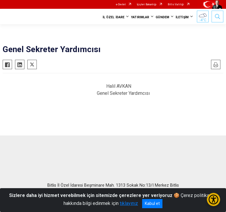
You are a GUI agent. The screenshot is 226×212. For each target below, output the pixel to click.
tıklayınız (129, 203)
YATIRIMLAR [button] (140, 17)
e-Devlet (121, 4)
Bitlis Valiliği (176, 4)
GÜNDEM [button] (162, 17)
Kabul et (152, 203)
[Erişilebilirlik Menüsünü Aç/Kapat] (213, 199)
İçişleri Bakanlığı (147, 4)
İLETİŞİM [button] (182, 17)
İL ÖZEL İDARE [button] (113, 17)
